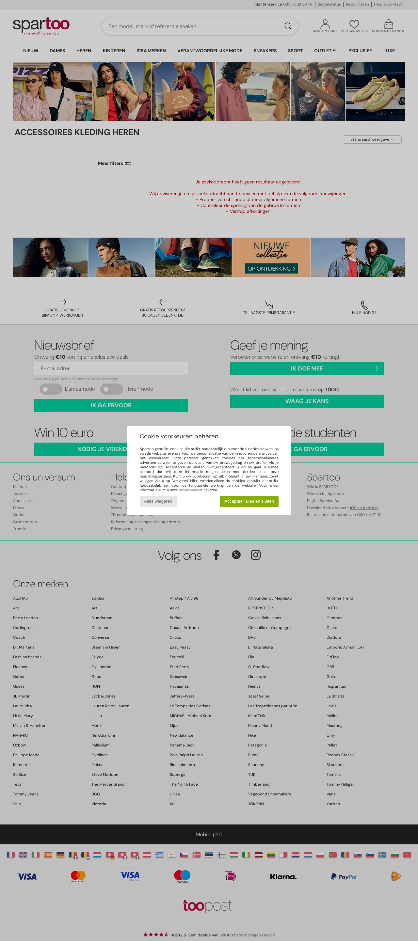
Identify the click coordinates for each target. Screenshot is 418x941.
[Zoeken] (288, 26)
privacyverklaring (193, 490)
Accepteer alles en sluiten (249, 501)
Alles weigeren (158, 501)
